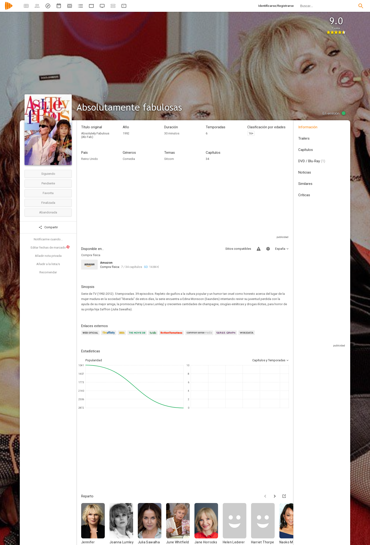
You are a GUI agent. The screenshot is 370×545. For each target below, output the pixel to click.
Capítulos (305, 150)
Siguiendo (48, 173)
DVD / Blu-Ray (311, 161)
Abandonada (48, 212)
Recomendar (48, 272)
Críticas (304, 195)
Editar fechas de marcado (50, 247)
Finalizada (48, 202)
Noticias (304, 172)
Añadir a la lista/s (48, 264)
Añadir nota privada (48, 256)
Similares (305, 184)
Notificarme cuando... (48, 239)
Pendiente (48, 183)
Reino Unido (89, 159)
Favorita (48, 193)
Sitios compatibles (238, 248)
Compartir (48, 227)
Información (307, 127)
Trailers (304, 138)
